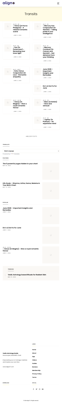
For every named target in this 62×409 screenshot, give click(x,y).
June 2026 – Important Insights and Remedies (48, 72)
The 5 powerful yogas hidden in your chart (20, 164)
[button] (58, 3)
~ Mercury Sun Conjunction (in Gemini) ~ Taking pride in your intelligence (50, 29)
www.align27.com (8, 367)
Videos (34, 360)
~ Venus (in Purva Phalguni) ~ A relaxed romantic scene (20, 28)
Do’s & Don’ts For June (50, 87)
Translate (15, 154)
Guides (34, 363)
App (33, 356)
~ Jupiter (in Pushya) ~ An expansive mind (50, 121)
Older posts (31, 136)
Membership (36, 370)
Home (34, 350)
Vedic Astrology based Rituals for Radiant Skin (27, 275)
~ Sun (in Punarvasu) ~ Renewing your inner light (20, 49)
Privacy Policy (36, 374)
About (34, 353)
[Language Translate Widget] (31, 151)
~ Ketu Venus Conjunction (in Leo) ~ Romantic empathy (20, 73)
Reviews (35, 367)
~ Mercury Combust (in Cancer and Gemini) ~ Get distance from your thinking (50, 51)
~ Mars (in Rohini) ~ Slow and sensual (50, 103)
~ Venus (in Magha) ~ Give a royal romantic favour (20, 104)
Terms (34, 377)
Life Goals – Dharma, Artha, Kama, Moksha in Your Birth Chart (21, 184)
